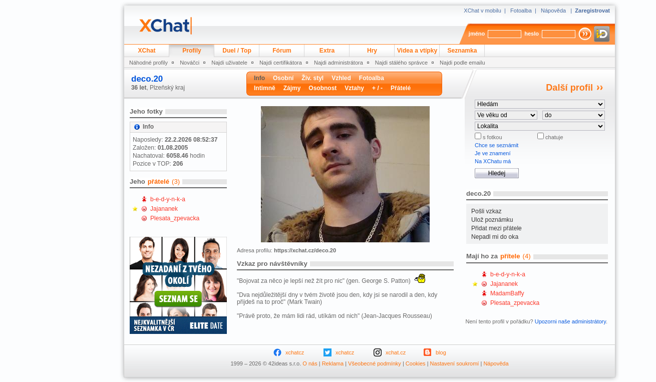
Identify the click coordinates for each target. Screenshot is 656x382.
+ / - (377, 88)
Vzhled (341, 78)
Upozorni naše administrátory (570, 321)
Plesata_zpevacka (174, 218)
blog (441, 352)
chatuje (553, 137)
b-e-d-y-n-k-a (167, 199)
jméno (477, 34)
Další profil (569, 88)
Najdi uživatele (229, 63)
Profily (191, 50)
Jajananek (164, 208)
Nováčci (189, 63)
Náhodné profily (148, 63)
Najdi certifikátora (280, 63)
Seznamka (462, 50)
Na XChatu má (493, 161)
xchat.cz (396, 352)
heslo (531, 34)
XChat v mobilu (482, 11)
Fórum (281, 50)
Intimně (264, 88)
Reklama (333, 363)
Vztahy (354, 88)
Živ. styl (312, 78)
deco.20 (147, 79)
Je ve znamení (493, 153)
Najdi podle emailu (462, 63)
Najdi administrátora (338, 63)
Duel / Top (236, 50)
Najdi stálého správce (401, 63)
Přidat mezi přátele (496, 228)
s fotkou (491, 137)
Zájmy (292, 88)
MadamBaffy (507, 293)
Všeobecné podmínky (374, 363)
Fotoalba (521, 11)
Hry (372, 50)
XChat (147, 50)
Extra (327, 50)
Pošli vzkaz (486, 211)
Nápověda (553, 11)
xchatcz (294, 352)
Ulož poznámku (492, 219)
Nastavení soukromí (454, 363)
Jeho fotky (146, 111)
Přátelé (401, 88)
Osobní (283, 78)
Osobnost (322, 88)
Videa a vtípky (417, 50)
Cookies (416, 363)
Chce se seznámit (496, 145)
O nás (309, 363)
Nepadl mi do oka (494, 236)
